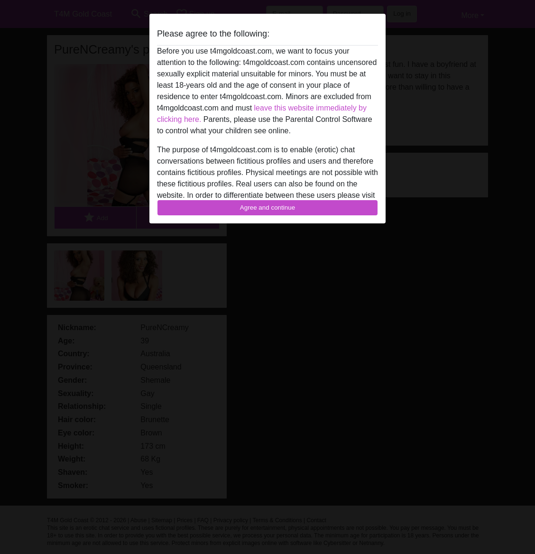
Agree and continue (267, 207)
